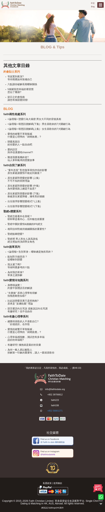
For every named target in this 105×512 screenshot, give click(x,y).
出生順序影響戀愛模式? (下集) (24, 206)
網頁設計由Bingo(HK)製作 (52, 508)
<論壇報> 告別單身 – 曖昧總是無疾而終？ (30, 251)
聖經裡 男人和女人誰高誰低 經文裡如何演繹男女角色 (23, 240)
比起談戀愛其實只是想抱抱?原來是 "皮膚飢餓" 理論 (23, 302)
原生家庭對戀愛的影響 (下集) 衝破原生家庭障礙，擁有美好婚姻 (26, 195)
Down (101, 504)
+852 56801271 (55, 411)
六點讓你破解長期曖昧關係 (22, 84)
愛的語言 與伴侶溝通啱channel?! (20, 151)
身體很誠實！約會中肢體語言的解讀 (20, 286)
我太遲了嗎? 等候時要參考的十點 (19, 266)
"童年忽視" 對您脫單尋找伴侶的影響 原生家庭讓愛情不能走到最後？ (27, 171)
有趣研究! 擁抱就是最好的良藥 (24, 344)
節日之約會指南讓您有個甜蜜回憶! (18, 98)
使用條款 (57, 483)
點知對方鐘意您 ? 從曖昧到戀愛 (17, 258)
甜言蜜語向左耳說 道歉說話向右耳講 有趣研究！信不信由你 (28, 310)
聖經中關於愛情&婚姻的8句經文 (25, 224)
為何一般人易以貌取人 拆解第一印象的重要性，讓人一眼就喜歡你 (31, 351)
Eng (93, 6)
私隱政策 (47, 483)
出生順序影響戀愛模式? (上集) (24, 201)
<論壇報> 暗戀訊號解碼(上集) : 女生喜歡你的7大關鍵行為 (39, 129)
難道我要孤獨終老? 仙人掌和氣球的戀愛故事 (21, 159)
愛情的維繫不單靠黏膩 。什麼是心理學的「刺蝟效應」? (24, 330)
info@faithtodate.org (55, 389)
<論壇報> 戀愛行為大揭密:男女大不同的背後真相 (34, 119)
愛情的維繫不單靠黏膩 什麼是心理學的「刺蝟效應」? (24, 135)
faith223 (55, 400)
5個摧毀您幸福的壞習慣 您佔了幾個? (21, 91)
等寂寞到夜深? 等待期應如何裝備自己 (20, 78)
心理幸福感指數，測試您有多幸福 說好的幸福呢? (26, 338)
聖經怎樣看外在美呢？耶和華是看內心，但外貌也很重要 (26, 218)
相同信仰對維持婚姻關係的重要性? (27, 229)
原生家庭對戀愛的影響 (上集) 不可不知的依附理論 (23, 179)
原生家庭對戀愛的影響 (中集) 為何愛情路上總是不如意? (23, 187)
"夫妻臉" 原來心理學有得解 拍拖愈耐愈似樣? (22, 294)
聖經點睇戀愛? (16, 234)
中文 (93, 3)
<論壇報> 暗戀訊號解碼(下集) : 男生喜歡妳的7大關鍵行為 (39, 124)
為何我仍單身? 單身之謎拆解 (16, 274)
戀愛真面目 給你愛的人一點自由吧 (20, 143)
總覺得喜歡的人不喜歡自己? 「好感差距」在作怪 (23, 323)
